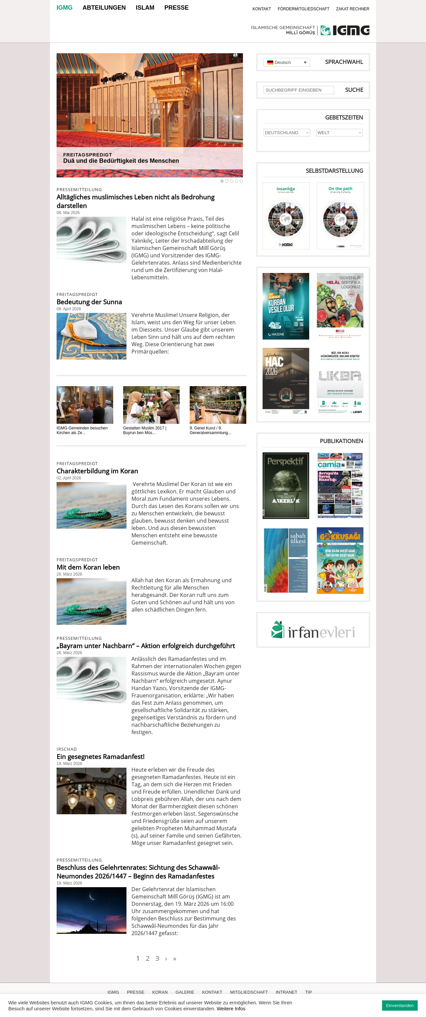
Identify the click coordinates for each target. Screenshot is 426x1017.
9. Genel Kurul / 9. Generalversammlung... (210, 430)
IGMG (65, 7)
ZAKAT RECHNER (352, 9)
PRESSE (176, 7)
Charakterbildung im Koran (97, 471)
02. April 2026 (69, 478)
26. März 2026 (69, 574)
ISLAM (145, 7)
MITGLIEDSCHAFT (249, 992)
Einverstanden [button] (400, 1005)
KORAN (160, 992)
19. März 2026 (69, 763)
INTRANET (286, 992)
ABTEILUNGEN (104, 7)
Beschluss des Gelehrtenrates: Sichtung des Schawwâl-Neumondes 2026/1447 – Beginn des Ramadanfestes (138, 872)
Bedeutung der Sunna (89, 302)
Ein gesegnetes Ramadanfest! (100, 756)
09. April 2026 (69, 309)
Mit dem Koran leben (88, 567)
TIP (308, 992)
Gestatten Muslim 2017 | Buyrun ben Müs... (144, 430)
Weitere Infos (231, 1008)
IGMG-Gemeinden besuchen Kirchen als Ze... (82, 430)
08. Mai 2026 (68, 212)
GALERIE (184, 992)
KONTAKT (262, 9)
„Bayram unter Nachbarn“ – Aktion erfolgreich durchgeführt (146, 645)
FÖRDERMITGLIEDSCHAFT (303, 9)
